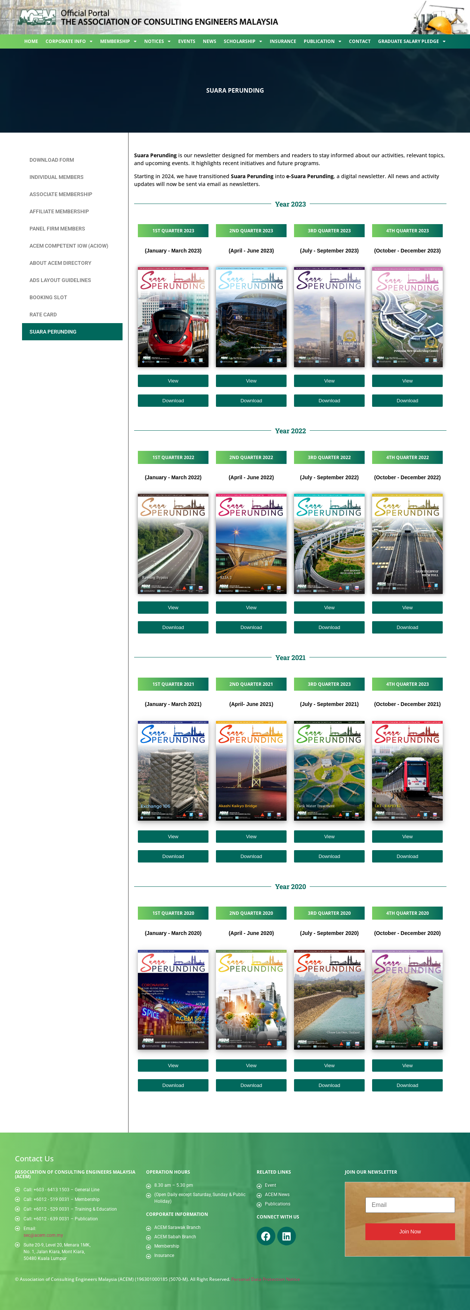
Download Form (52, 160)
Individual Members (57, 177)
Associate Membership (61, 194)
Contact (360, 41)
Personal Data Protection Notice (265, 1279)
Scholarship (243, 41)
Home (31, 41)
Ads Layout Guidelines (60, 280)
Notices (157, 41)
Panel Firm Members (57, 229)
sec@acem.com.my (43, 1235)
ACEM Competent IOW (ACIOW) (69, 246)
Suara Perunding (53, 332)
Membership (118, 41)
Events (186, 41)
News (209, 41)
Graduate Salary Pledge (412, 41)
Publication (322, 41)
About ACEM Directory (61, 263)
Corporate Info (69, 41)
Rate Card (43, 315)
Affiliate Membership (59, 211)
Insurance (283, 41)
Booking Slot (48, 297)
